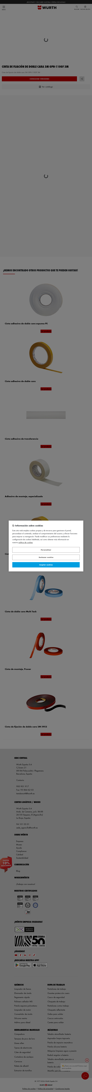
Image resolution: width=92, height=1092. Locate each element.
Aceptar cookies (46, 565)
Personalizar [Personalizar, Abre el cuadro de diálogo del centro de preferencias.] (46, 550)
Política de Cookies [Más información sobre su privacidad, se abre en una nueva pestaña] (26, 542)
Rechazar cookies (46, 557)
